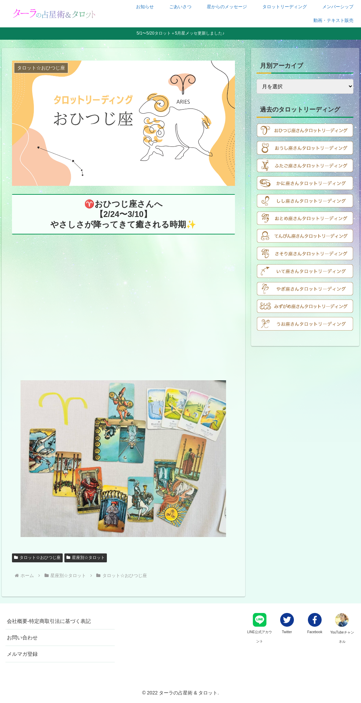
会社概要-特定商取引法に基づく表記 (49, 621)
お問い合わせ (22, 637)
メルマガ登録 (22, 654)
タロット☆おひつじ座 (37, 557)
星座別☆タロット (85, 557)
